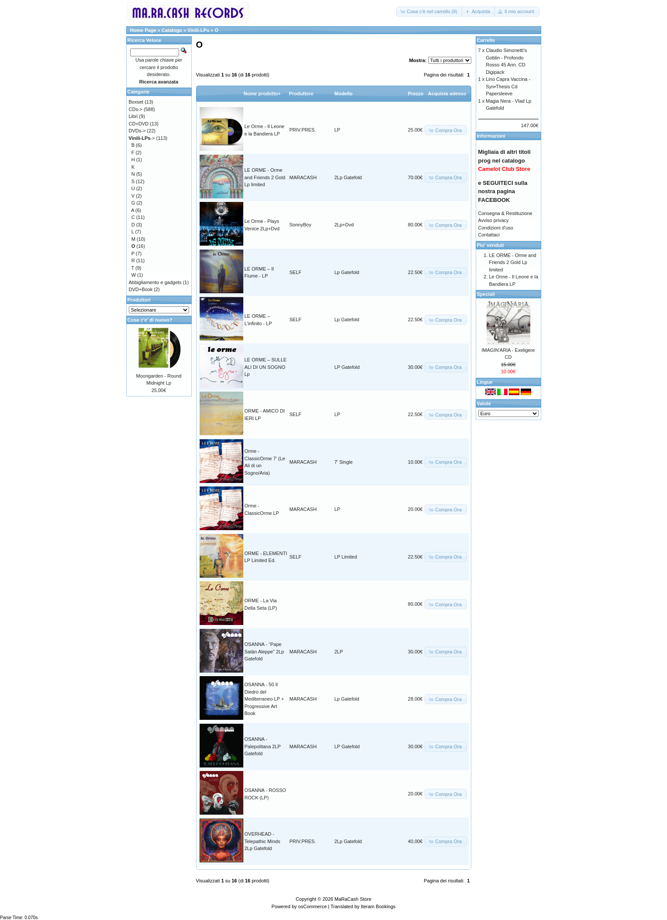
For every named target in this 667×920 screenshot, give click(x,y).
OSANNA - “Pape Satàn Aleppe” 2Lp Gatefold (264, 651)
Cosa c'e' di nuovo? (150, 320)
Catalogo (172, 30)
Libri (133, 116)
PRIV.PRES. (303, 129)
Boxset (136, 101)
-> (142, 138)
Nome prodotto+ (262, 93)
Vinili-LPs (198, 30)
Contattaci (489, 234)
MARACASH (303, 177)
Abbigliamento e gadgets (155, 282)
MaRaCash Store (353, 899)
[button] (429, 12)
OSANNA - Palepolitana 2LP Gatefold (263, 746)
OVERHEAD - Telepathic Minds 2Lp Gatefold (262, 841)
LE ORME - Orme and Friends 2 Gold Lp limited (265, 177)
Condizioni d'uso (495, 227)
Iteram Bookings (378, 906)
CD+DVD (139, 123)
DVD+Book (141, 289)
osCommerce (312, 906)
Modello (344, 93)
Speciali (486, 294)
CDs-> (135, 109)
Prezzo (415, 93)
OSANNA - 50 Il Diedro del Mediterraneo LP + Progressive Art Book (264, 699)
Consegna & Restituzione (505, 213)
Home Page (143, 30)
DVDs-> (137, 130)
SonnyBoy (300, 224)
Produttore (301, 93)
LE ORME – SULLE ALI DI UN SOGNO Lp (266, 367)
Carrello (486, 40)
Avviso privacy (493, 220)
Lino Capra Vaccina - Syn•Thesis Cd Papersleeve (508, 86)
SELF (296, 272)
